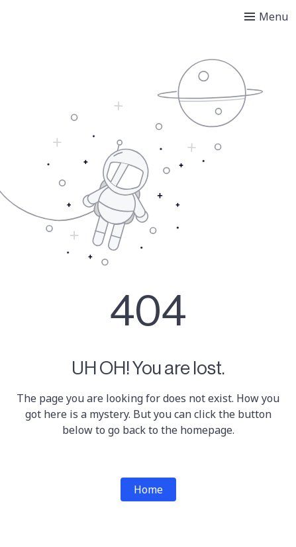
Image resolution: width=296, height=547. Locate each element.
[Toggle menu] (266, 16)
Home (148, 489)
